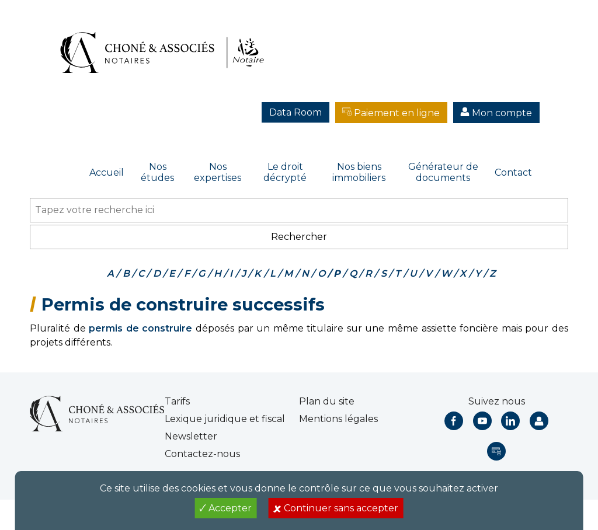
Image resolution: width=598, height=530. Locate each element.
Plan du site (326, 401)
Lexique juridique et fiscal (225, 418)
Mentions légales (338, 418)
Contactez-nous (202, 453)
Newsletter (191, 436)
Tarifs (177, 401)
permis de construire (140, 328)
